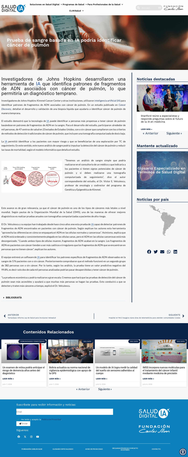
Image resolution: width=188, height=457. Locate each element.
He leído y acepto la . (41, 419)
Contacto (156, 449)
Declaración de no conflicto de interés (125, 449)
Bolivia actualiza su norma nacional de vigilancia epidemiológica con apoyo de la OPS (70, 370)
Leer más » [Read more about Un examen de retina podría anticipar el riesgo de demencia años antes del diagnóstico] (8, 379)
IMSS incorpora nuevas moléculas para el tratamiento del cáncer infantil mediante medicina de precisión (164, 370)
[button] (63, 297)
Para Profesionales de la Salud (105, 4)
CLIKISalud (76, 11)
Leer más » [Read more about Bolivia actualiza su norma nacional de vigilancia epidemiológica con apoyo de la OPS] (54, 379)
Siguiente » (174, 133)
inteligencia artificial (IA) (107, 100)
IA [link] (38, 84)
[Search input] (150, 8)
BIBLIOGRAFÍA (14, 297)
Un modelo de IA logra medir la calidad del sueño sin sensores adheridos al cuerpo (116, 370)
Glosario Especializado (63, 449)
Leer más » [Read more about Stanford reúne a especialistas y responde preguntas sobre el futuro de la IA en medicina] (146, 129)
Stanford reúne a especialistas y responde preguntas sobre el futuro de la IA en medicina (162, 118)
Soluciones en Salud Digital (46, 4)
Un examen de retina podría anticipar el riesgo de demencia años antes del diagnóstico (23, 370)
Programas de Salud (75, 4)
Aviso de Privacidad (94, 449)
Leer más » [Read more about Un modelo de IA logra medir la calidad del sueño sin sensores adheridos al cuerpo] (101, 379)
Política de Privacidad (51, 419)
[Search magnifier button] (138, 8)
